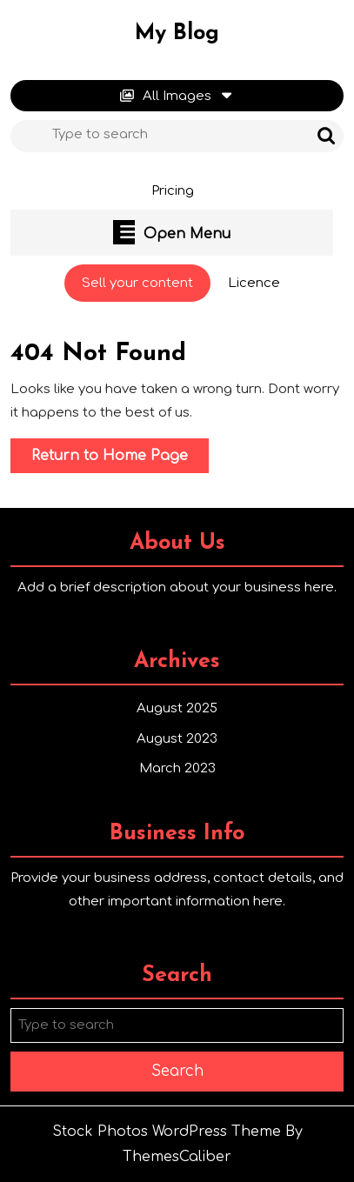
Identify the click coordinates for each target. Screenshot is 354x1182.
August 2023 (177, 738)
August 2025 (177, 708)
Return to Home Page (120, 458)
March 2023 (177, 768)
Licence (254, 283)
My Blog (177, 33)
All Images (177, 96)
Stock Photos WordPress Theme (166, 1131)
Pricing (172, 191)
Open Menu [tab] (171, 232)
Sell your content (146, 288)
